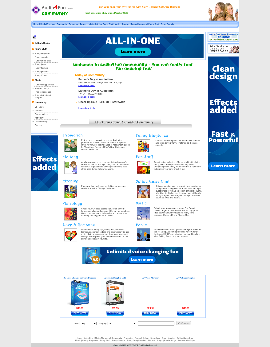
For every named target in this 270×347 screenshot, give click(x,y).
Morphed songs (42, 88)
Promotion (73, 24)
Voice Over (88, 338)
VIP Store (39, 107)
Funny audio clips (43, 61)
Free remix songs (43, 92)
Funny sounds (41, 57)
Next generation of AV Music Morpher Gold (106, 13)
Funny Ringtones (139, 24)
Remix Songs (170, 340)
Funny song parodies (44, 85)
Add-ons (125, 24)
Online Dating (41, 121)
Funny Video (41, 75)
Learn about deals (86, 85)
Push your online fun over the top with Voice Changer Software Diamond (139, 7)
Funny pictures (42, 71)
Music (117, 24)
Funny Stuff (153, 24)
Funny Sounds (167, 24)
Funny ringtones (42, 53)
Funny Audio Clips (186, 340)
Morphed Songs (155, 340)
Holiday (91, 24)
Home (36, 24)
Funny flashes (41, 68)
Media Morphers (47, 24)
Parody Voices (41, 114)
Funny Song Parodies (136, 340)
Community (62, 24)
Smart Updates (168, 338)
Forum (83, 24)
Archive (38, 125)
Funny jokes (40, 64)
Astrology (39, 118)
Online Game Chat (104, 24)
